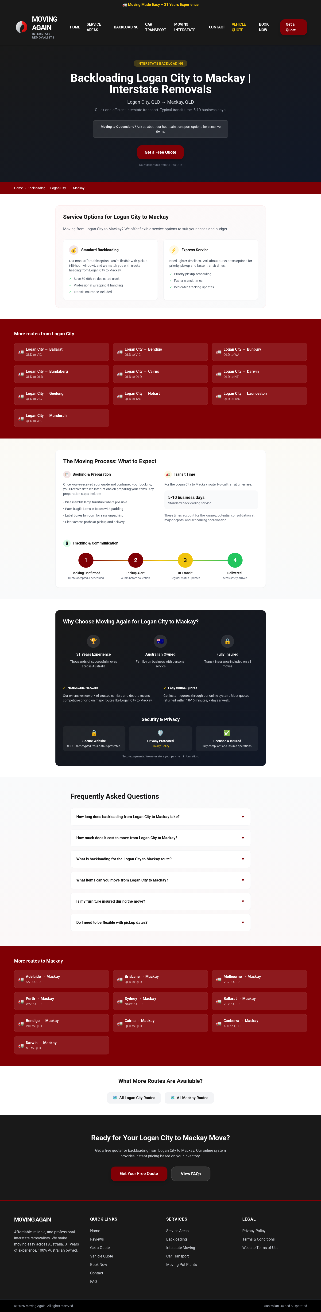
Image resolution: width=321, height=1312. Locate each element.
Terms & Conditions (258, 1239)
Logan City (58, 188)
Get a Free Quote (160, 152)
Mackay (79, 188)
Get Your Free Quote (139, 1173)
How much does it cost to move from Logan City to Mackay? (160, 838)
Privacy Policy (160, 746)
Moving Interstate (184, 27)
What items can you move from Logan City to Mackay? (160, 880)
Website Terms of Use (260, 1247)
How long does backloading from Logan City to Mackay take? (160, 817)
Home (75, 27)
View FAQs (191, 1173)
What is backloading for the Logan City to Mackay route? (160, 859)
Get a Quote (291, 27)
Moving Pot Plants (181, 1264)
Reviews (97, 1239)
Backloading (126, 27)
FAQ (93, 1281)
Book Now (263, 27)
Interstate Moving (180, 1247)
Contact (217, 27)
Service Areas (94, 27)
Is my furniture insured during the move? (160, 901)
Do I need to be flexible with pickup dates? (160, 922)
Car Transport (155, 27)
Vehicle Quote (239, 27)
